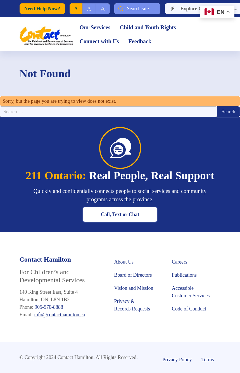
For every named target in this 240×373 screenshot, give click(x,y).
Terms (207, 359)
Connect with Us (99, 41)
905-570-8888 (49, 307)
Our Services (95, 27)
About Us (124, 262)
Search (228, 111)
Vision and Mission (133, 288)
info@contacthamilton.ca (59, 314)
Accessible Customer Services (191, 291)
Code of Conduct (190, 309)
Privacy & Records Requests (132, 305)
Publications (184, 275)
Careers (179, 262)
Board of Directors (133, 275)
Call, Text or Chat (120, 214)
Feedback (140, 41)
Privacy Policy (177, 359)
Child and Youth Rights (148, 27)
